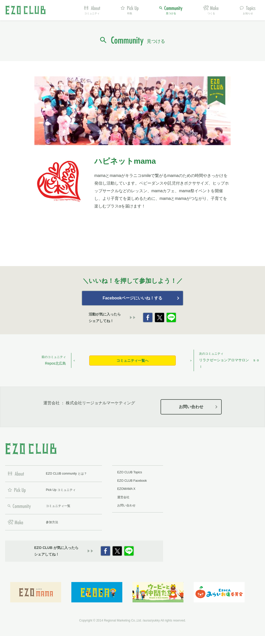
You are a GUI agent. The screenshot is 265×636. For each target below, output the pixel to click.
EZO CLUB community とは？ (66, 473)
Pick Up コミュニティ (61, 490)
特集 (129, 13)
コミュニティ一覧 (58, 506)
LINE (171, 317)
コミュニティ (92, 13)
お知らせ (248, 13)
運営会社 (123, 497)
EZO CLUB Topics (129, 472)
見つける (171, 13)
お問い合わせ (191, 407)
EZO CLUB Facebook (132, 480)
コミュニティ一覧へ (132, 360)
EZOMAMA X (126, 489)
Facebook (148, 317)
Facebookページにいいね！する (133, 298)
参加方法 (52, 522)
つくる (211, 13)
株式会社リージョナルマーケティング (100, 403)
